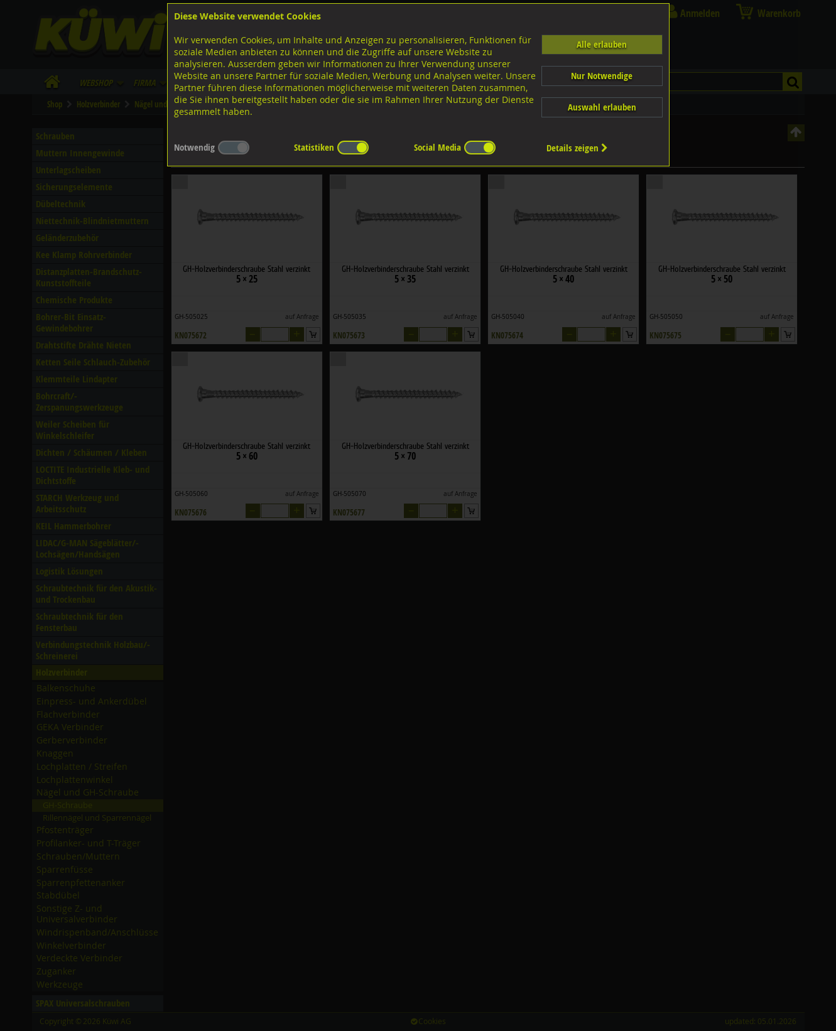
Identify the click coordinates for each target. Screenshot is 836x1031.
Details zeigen (577, 147)
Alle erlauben (602, 44)
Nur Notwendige (601, 75)
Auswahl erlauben (602, 107)
